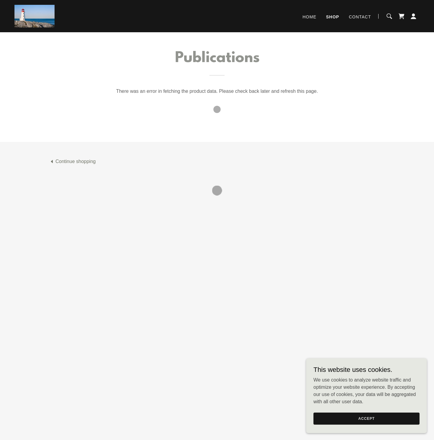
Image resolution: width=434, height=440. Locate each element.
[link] (34, 15)
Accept (366, 418)
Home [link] (309, 16)
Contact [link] (360, 16)
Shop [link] (332, 16)
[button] (401, 16)
